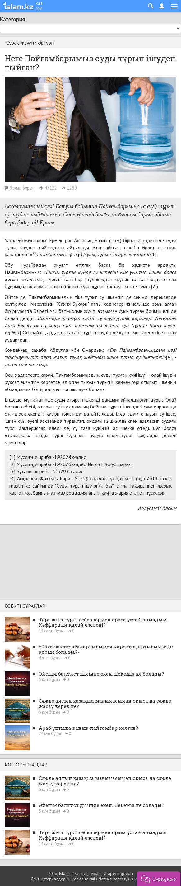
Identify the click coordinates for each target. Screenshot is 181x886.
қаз (39, 3)
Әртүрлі (46, 43)
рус (38, 8)
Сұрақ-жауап (20, 43)
